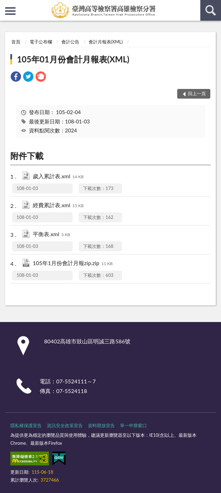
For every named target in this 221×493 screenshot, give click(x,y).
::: (5, 5)
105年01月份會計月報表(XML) (73, 59)
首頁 (15, 41)
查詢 (210, 10)
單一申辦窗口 (133, 425)
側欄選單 (10, 11)
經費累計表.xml (58, 206)
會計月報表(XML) (106, 41)
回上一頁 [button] (197, 93)
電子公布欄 (41, 41)
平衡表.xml (51, 235)
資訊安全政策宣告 (65, 425)
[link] (16, 77)
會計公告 (70, 41)
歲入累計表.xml (58, 177)
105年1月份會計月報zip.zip (73, 264)
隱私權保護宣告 (26, 425)
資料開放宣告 (101, 425)
